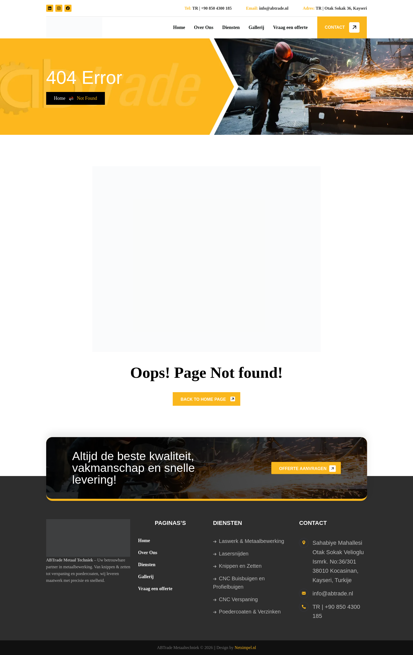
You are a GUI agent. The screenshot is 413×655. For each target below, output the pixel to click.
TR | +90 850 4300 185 (212, 8)
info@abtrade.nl (273, 8)
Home (64, 98)
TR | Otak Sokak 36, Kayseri (341, 8)
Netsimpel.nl (245, 647)
